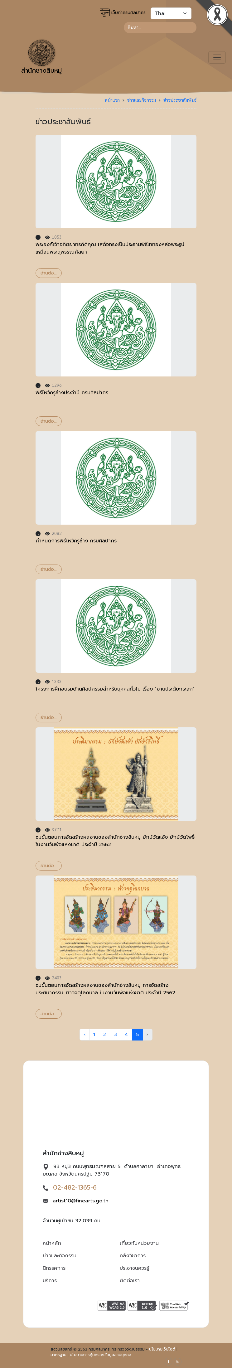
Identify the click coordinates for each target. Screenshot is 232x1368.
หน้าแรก (112, 100)
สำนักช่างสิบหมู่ (41, 57)
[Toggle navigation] (217, 57)
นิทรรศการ (54, 1268)
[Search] (160, 27)
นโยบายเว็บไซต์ (162, 1349)
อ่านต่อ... (49, 273)
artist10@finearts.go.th (81, 1201)
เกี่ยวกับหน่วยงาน (139, 1243)
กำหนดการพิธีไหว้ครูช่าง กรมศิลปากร (76, 541)
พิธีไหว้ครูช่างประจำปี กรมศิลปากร (72, 392)
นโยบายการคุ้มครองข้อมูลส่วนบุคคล (100, 1355)
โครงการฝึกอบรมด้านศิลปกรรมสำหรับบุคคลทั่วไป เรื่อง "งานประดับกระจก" (115, 689)
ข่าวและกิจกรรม (141, 100)
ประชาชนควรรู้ (134, 1268)
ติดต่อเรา (130, 1280)
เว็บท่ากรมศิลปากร (123, 12)
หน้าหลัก (52, 1243)
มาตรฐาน (58, 1355)
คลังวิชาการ (133, 1255)
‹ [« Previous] (84, 1034)
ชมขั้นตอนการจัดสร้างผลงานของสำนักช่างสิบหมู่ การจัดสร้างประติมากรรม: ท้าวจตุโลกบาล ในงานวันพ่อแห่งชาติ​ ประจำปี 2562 (105, 989)
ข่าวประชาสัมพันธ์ (179, 100)
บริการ (50, 1280)
